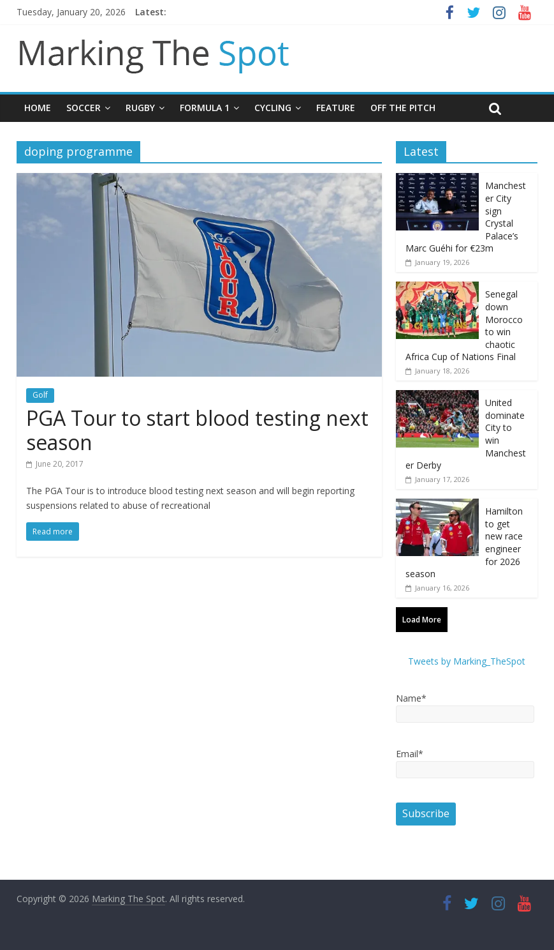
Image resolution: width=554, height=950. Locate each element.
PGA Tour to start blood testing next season (197, 430)
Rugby (140, 108)
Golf (40, 394)
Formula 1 (205, 108)
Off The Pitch (402, 108)
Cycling (272, 108)
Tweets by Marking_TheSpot (466, 661)
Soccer (83, 108)
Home (37, 108)
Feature (335, 108)
